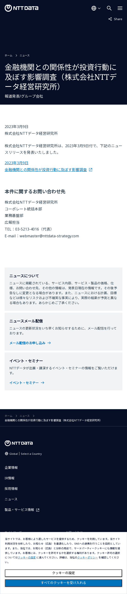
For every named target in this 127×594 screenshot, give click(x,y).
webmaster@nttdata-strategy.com (49, 235)
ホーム (8, 55)
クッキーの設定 (63, 573)
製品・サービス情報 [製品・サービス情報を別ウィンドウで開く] (19, 510)
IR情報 (9, 478)
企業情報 (11, 467)
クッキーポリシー (87, 557)
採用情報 (11, 488)
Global (25, 453)
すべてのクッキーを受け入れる (63, 583)
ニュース (25, 55)
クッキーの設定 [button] (27, 557)
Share (115, 18)
